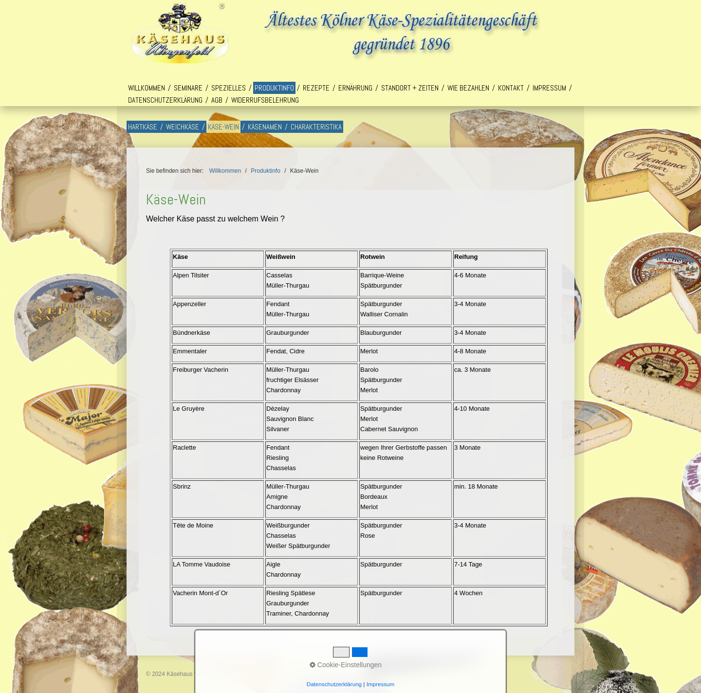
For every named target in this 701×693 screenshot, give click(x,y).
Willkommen (146, 87)
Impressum (549, 87)
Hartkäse (142, 126)
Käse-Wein (223, 126)
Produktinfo (274, 87)
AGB (216, 100)
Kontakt (511, 87)
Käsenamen (265, 126)
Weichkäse (182, 126)
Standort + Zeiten (410, 87)
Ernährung (355, 87)
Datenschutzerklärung (165, 100)
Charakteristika (316, 126)
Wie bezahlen (468, 87)
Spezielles (228, 87)
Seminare (188, 87)
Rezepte (316, 87)
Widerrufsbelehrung (265, 100)
